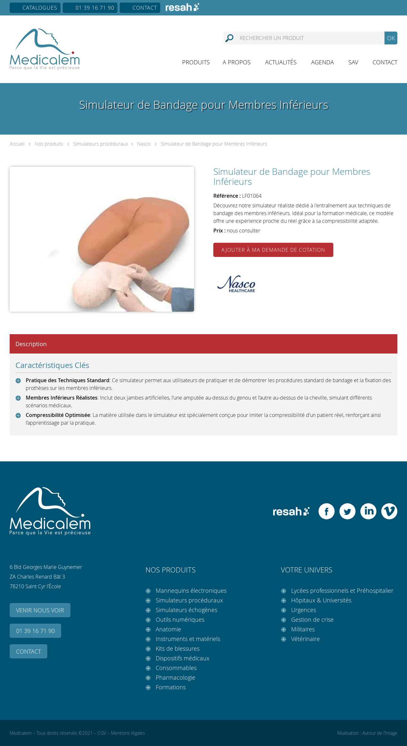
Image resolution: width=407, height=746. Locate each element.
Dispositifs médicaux (182, 658)
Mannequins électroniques (191, 590)
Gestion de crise (312, 619)
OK (391, 38)
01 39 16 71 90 (95, 7)
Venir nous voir (40, 610)
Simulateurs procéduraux (100, 143)
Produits (196, 62)
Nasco (144, 143)
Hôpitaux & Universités (321, 600)
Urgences (303, 610)
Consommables (176, 668)
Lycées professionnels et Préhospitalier (342, 590)
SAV (353, 62)
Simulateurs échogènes (186, 610)
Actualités (281, 62)
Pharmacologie (175, 677)
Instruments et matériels (188, 639)
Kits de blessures (177, 648)
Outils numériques (180, 619)
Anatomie (168, 629)
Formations (171, 687)
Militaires (303, 629)
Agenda (322, 62)
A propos (237, 62)
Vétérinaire (305, 639)
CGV (101, 733)
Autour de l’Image (379, 733)
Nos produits (49, 143)
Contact (145, 7)
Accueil (17, 143)
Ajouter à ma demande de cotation (273, 249)
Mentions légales (128, 733)
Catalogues (40, 7)
